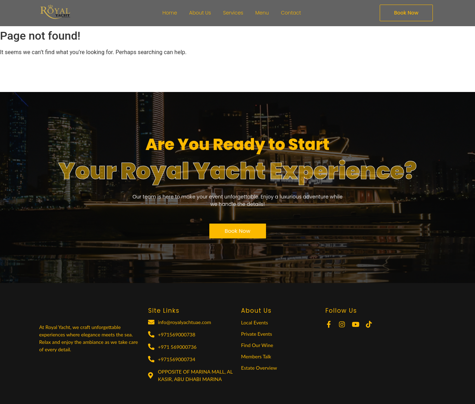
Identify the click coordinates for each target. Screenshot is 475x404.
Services (233, 12)
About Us (200, 12)
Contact (291, 12)
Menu (262, 12)
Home (170, 12)
